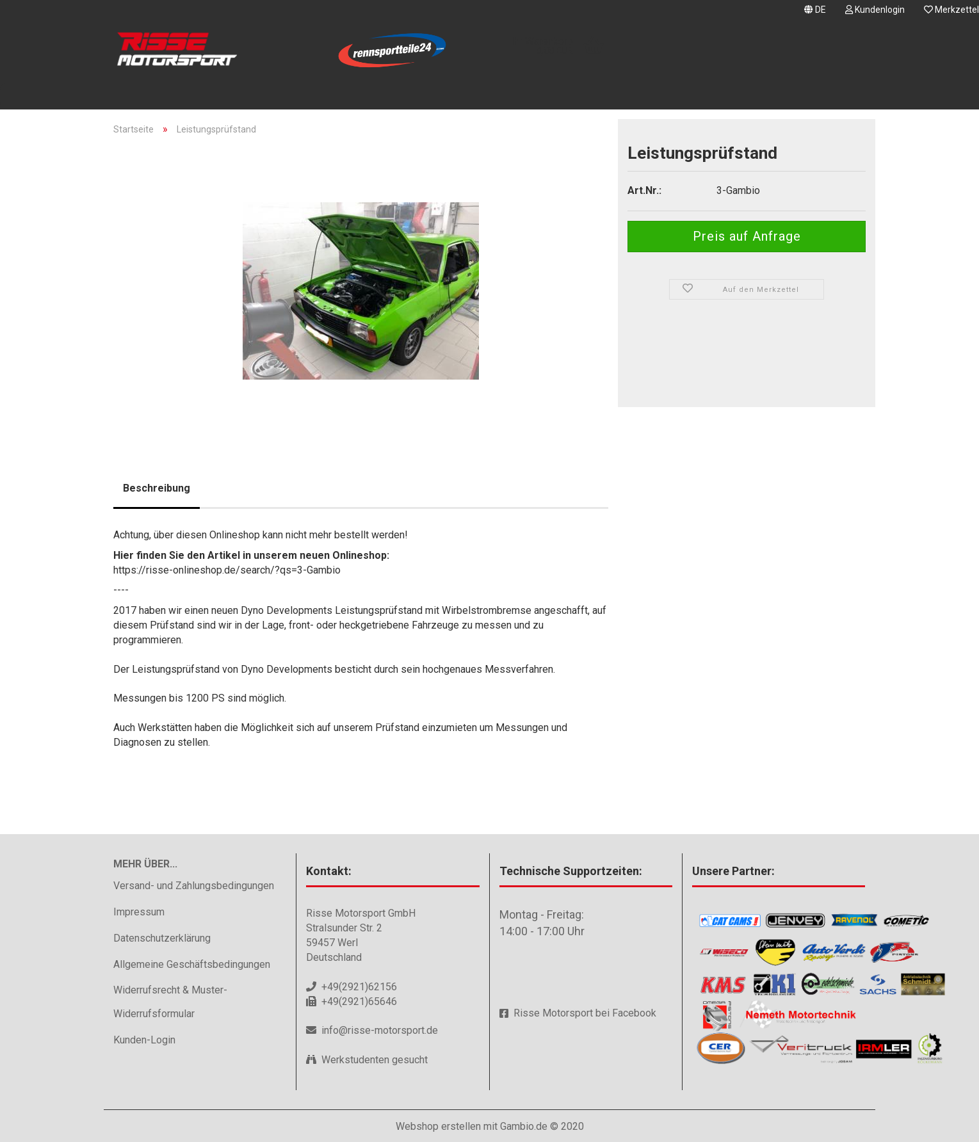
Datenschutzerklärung (162, 938)
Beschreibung (156, 488)
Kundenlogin (875, 9)
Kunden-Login (144, 1040)
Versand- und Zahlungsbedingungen (193, 886)
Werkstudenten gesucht (374, 1060)
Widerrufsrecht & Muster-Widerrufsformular (170, 1002)
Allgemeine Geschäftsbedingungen (191, 964)
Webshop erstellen (438, 1126)
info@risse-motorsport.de (379, 1030)
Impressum (139, 912)
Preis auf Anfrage (747, 236)
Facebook (634, 1013)
